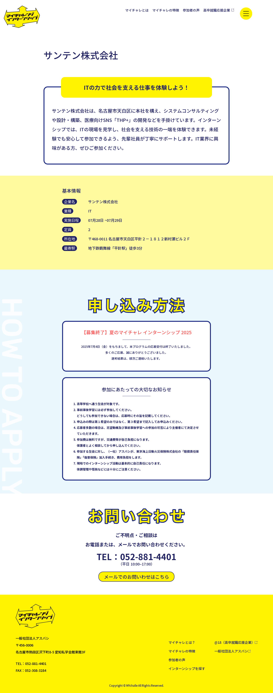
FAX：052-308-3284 (31, 670)
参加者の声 (191, 10)
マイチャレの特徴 (165, 10)
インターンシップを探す (186, 668)
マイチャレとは (137, 10)
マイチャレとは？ (181, 642)
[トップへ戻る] (22, 17)
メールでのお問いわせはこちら (136, 576)
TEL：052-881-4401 (136, 557)
